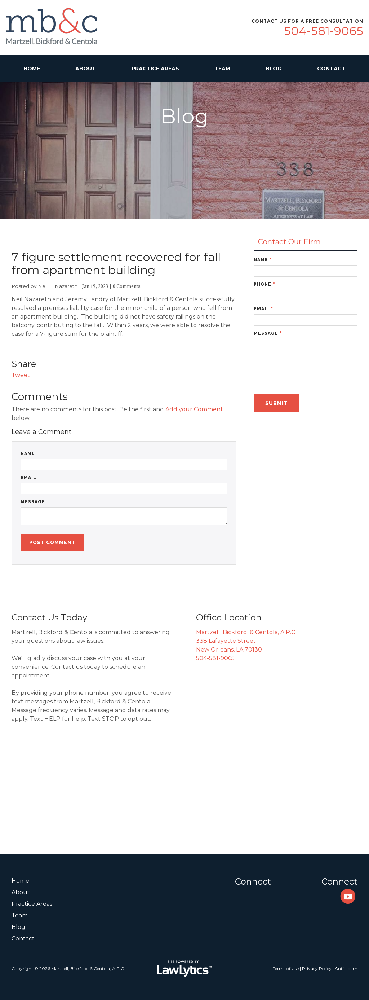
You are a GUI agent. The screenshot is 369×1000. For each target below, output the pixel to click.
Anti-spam (346, 968)
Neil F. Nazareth (57, 286)
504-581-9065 (323, 31)
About (85, 68)
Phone (264, 284)
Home (31, 68)
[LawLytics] (184, 968)
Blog (273, 68)
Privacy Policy (317, 968)
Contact (331, 68)
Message (33, 501)
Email (28, 477)
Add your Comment (194, 409)
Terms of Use (286, 968)
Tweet (21, 375)
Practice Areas (155, 68)
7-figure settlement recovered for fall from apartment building (116, 263)
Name (28, 453)
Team (222, 68)
